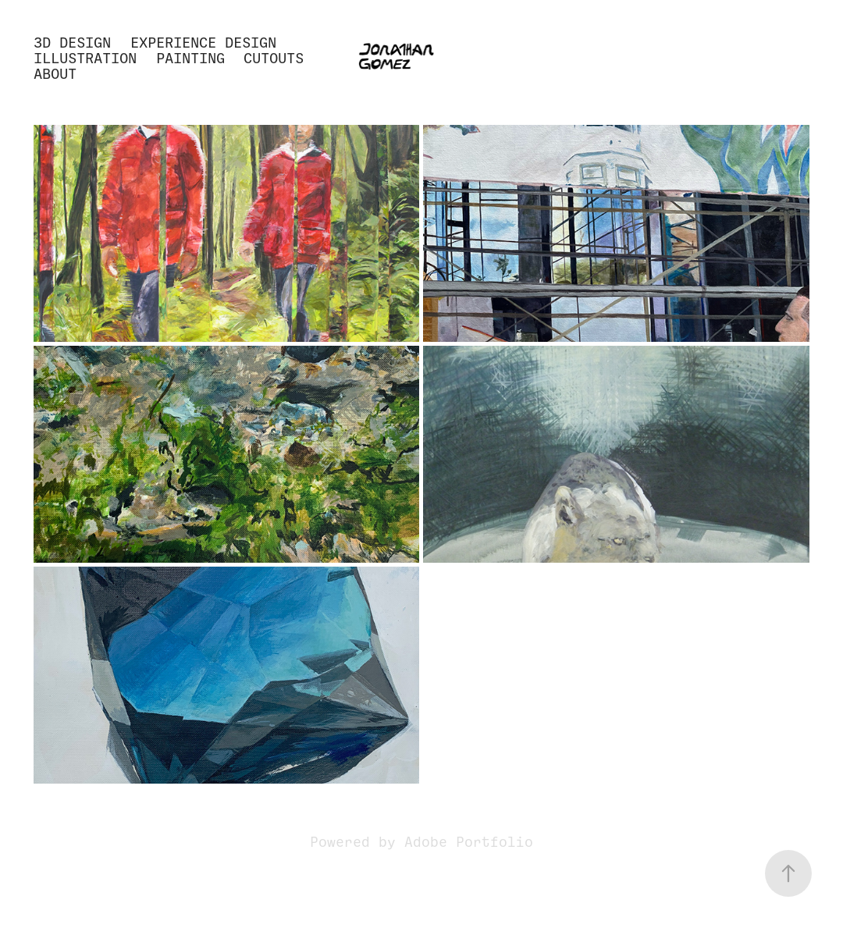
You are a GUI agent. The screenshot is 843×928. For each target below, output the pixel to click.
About (55, 74)
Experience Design (203, 42)
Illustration (85, 58)
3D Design (72, 42)
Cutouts (274, 58)
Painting (190, 58)
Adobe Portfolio (468, 842)
